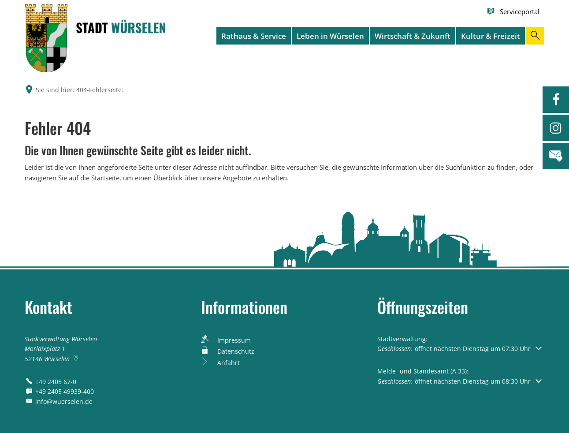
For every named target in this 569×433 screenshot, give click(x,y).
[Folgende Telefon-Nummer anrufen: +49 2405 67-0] (51, 381)
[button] (459, 348)
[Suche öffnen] (535, 36)
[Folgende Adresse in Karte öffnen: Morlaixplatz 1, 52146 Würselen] (76, 359)
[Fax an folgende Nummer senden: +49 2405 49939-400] (59, 391)
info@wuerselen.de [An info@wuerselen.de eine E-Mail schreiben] (59, 401)
